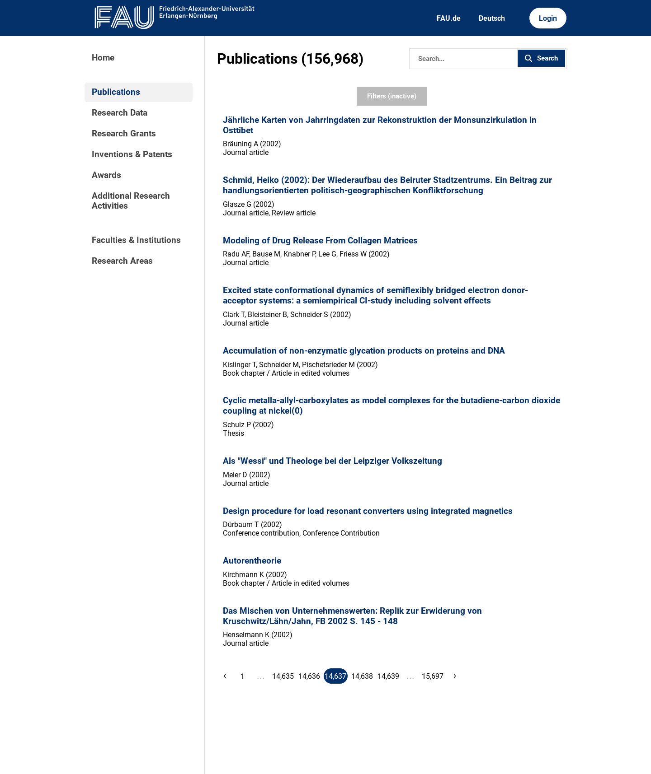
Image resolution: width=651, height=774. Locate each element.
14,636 (309, 676)
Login (548, 18)
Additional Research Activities (131, 201)
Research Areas (122, 261)
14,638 (362, 676)
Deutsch (492, 18)
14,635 (283, 676)
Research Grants (124, 134)
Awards (106, 175)
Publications (116, 92)
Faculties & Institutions (136, 240)
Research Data (119, 113)
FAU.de (449, 18)
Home (103, 58)
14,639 (388, 676)
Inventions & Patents (132, 154)
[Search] (463, 59)
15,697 (432, 676)
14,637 (335, 676)
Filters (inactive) (391, 96)
